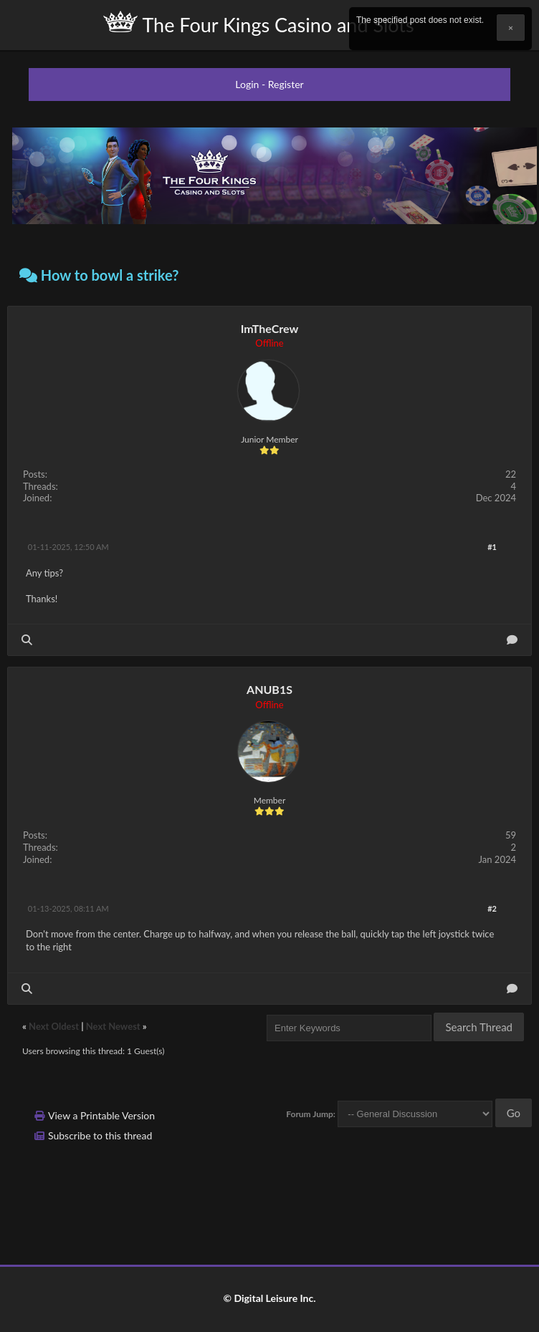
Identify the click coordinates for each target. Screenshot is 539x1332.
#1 (492, 546)
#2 (492, 908)
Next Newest (113, 1026)
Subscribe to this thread (100, 1135)
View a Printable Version (101, 1115)
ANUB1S (269, 689)
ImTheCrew (270, 328)
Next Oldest (54, 1026)
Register (286, 84)
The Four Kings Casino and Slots (258, 24)
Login (247, 84)
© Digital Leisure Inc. (269, 1298)
